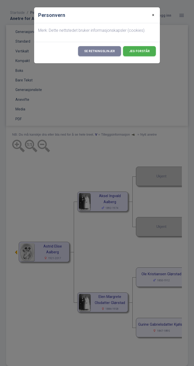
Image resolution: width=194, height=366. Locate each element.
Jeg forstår (139, 51)
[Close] (153, 15)
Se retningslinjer (99, 51)
